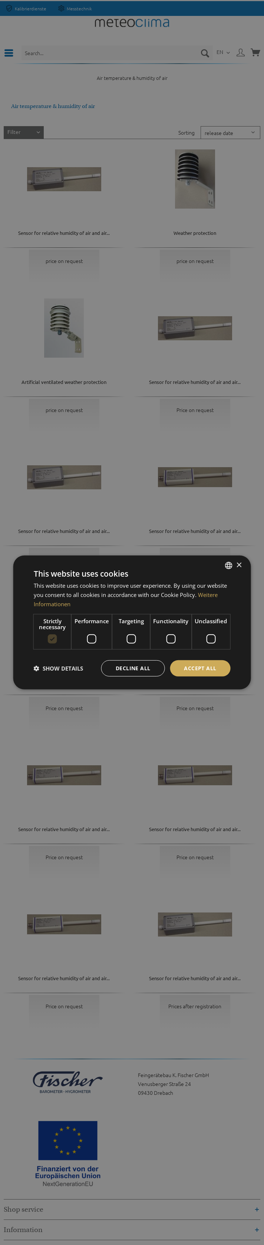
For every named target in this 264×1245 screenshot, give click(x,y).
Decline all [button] (133, 667)
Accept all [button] (200, 667)
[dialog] (132, 622)
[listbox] (228, 565)
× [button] (238, 565)
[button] (58, 668)
